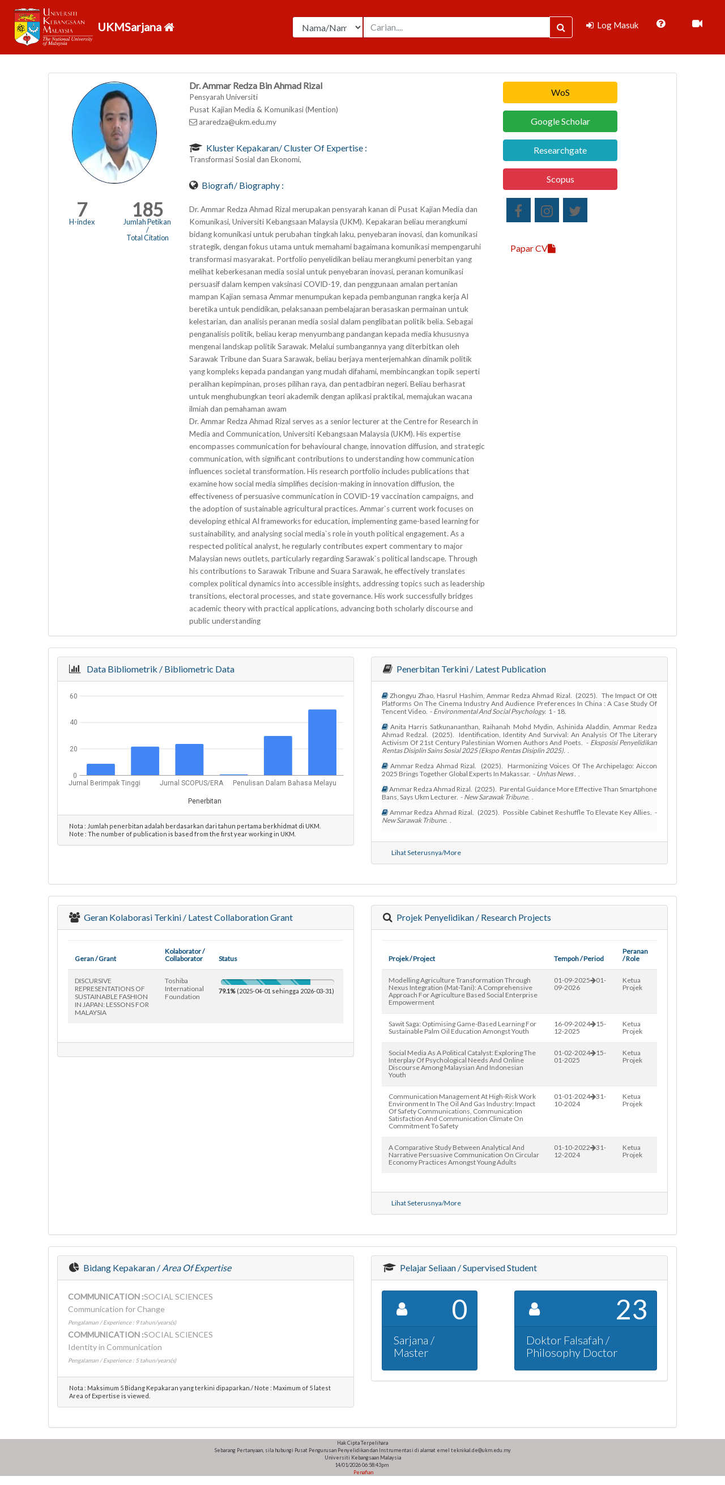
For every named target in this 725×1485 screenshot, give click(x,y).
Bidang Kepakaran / (156, 1267)
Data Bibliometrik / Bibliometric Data (158, 668)
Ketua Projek (632, 984)
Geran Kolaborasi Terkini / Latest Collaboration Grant (187, 917)
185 (147, 209)
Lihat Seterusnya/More (426, 852)
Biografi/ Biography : (242, 185)
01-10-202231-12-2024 (580, 1151)
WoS (560, 92)
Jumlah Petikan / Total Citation (147, 229)
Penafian (362, 1472)
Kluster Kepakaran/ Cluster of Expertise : (285, 147)
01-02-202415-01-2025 (580, 1056)
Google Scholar (560, 121)
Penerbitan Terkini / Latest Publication (470, 668)
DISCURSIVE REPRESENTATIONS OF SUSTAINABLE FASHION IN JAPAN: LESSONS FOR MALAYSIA (112, 996)
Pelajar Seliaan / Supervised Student (467, 1267)
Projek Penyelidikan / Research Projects (473, 917)
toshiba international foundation (184, 988)
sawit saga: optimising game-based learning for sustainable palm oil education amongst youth (462, 1027)
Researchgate (560, 150)
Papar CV (533, 248)
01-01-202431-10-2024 (580, 1100)
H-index (82, 221)
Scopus (560, 179)
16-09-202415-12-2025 (580, 1027)
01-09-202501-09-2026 (580, 984)
